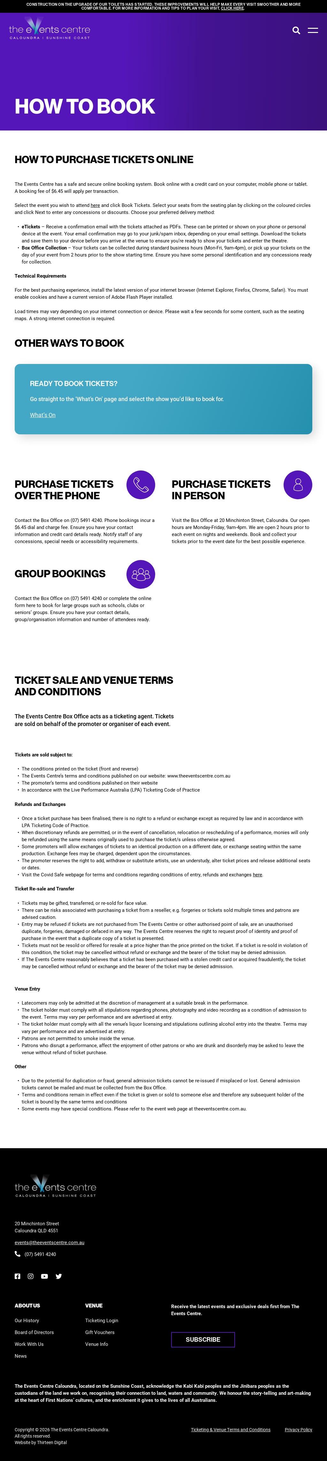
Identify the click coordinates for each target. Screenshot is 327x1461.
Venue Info (96, 1344)
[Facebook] (17, 1276)
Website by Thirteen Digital (41, 1442)
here (95, 205)
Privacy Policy (298, 1429)
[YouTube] (44, 1276)
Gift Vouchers (100, 1332)
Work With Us (29, 1344)
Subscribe (203, 1339)
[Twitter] (59, 1276)
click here (232, 8)
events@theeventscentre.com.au (49, 1242)
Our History (27, 1320)
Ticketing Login (101, 1320)
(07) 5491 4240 (35, 1254)
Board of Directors (34, 1332)
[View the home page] (49, 28)
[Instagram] (30, 1276)
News (21, 1356)
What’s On (43, 415)
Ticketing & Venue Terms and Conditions (230, 1429)
